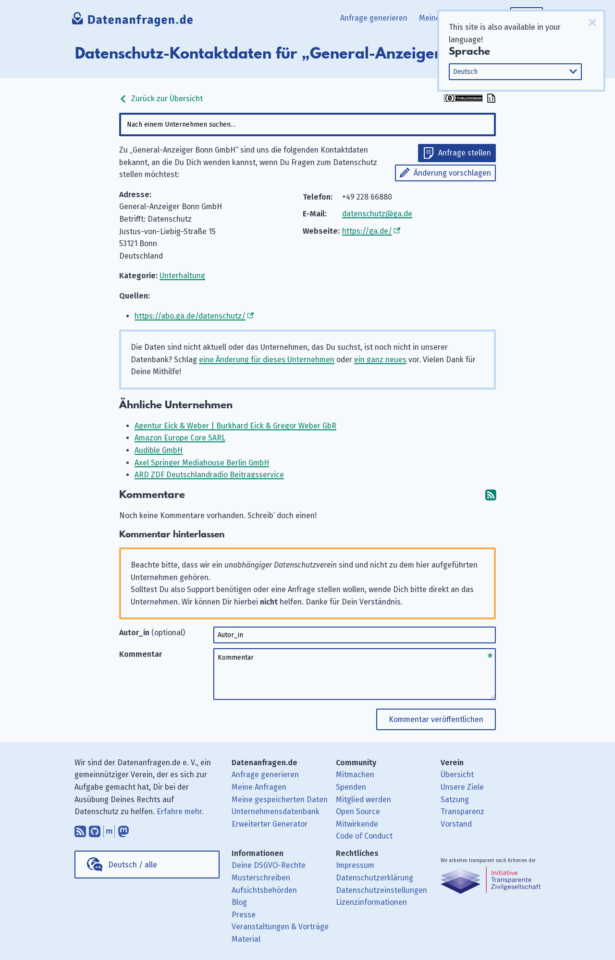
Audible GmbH (159, 450)
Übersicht (457, 774)
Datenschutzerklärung (374, 877)
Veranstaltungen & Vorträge (280, 926)
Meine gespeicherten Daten (280, 799)
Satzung (455, 799)
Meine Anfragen (259, 787)
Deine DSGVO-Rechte (269, 865)
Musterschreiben (261, 877)
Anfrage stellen (464, 152)
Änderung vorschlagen (452, 173)
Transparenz (462, 811)
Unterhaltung (182, 275)
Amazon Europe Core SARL (180, 437)
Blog (239, 902)
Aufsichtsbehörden (264, 890)
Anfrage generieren (373, 18)
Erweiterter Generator (270, 824)
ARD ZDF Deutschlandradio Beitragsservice (209, 474)
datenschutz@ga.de (377, 213)
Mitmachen (355, 774)
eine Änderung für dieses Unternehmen (266, 359)
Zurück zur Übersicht (161, 98)
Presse (244, 914)
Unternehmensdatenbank (276, 811)
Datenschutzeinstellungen (381, 890)
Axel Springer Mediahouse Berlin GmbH (202, 462)
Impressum (355, 865)
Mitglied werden (363, 799)
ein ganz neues (380, 359)
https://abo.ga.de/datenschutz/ (190, 315)
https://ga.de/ (367, 231)
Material (246, 939)
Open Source (358, 811)
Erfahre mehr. (180, 811)
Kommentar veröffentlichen (436, 719)
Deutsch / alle (132, 864)
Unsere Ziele (462, 787)
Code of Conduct (364, 836)
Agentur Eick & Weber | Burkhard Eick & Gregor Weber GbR (235, 425)
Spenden (351, 787)
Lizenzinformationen (371, 902)
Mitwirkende (357, 824)
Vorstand (456, 824)
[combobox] (307, 124)
